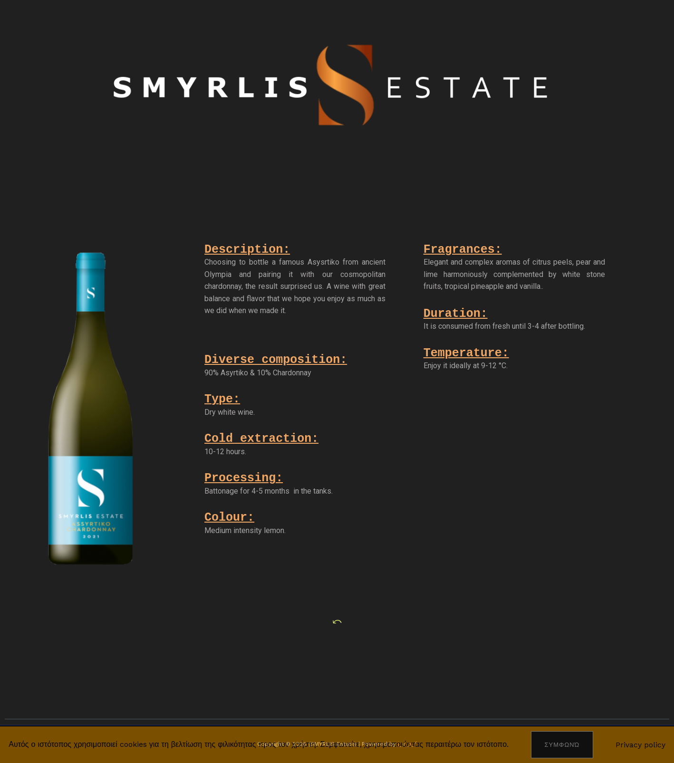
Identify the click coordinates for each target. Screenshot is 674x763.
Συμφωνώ (562, 744)
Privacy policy (640, 744)
